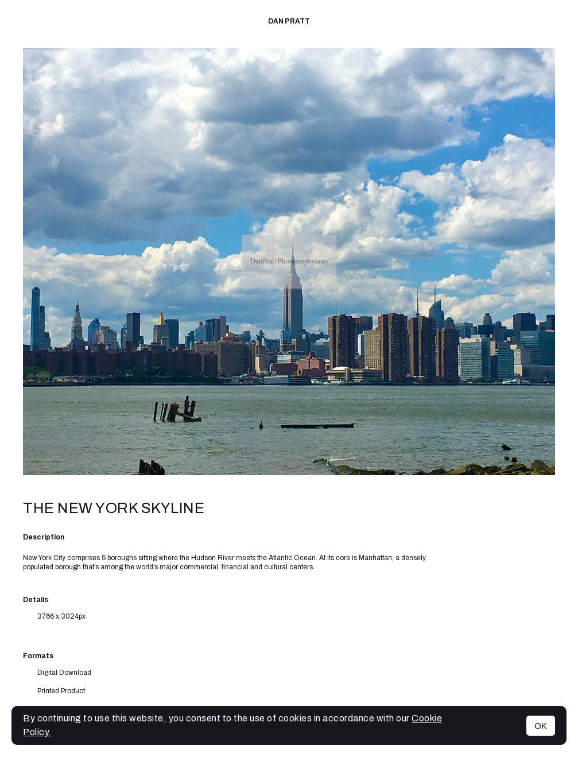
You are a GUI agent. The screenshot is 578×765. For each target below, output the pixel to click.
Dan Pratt (289, 21)
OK (540, 726)
